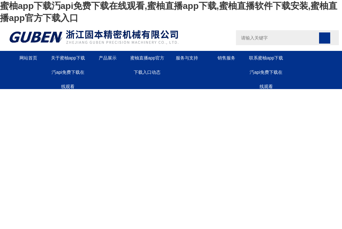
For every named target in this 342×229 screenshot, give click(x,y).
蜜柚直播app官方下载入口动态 (147, 60)
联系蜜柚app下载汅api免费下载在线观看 (266, 60)
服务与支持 (187, 57)
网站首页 (28, 57)
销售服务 (226, 57)
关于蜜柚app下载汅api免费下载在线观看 (68, 60)
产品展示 (108, 57)
